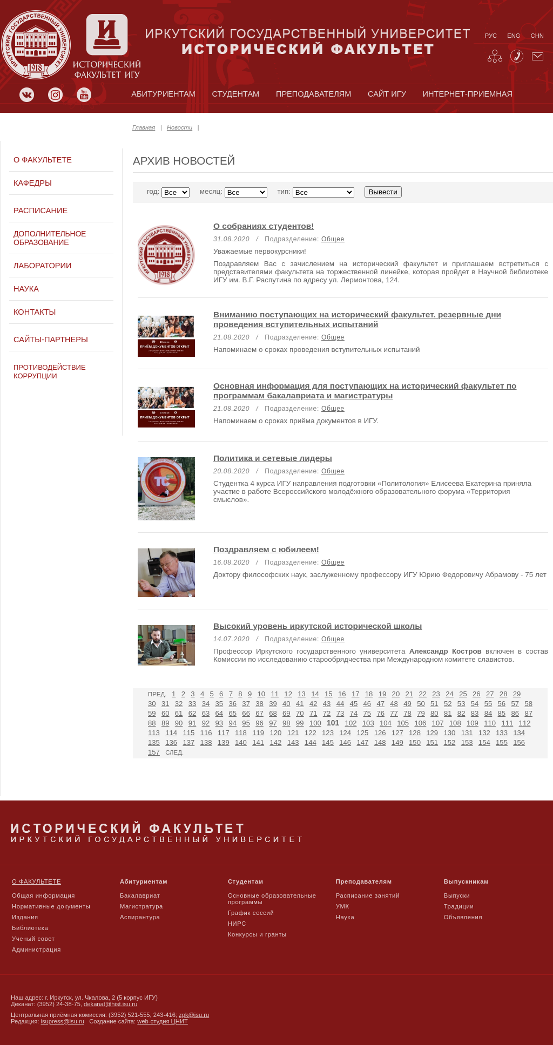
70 (300, 713)
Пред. (157, 694)
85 (502, 713)
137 (188, 742)
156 (519, 742)
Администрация (36, 949)
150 (415, 742)
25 (463, 694)
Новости (179, 127)
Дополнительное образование (50, 238)
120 (275, 733)
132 (484, 733)
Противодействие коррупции (50, 371)
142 (275, 742)
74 (354, 713)
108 (455, 723)
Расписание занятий (368, 895)
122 (310, 733)
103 (368, 723)
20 (396, 694)
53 (461, 704)
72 (327, 713)
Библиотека (30, 928)
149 (397, 742)
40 (286, 704)
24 (450, 694)
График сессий (251, 913)
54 (475, 704)
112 (525, 723)
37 (246, 704)
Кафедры (33, 183)
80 (434, 713)
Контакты (35, 312)
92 (206, 723)
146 (345, 742)
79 (421, 713)
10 (262, 694)
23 (436, 694)
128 (415, 733)
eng (513, 35)
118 (241, 733)
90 (179, 723)
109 (472, 723)
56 (502, 704)
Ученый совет (33, 938)
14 (315, 694)
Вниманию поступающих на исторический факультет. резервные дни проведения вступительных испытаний (357, 319)
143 (293, 742)
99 (300, 723)
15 (329, 694)
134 (519, 733)
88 (152, 723)
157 (154, 752)
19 (383, 694)
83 (475, 713)
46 (367, 704)
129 (432, 733)
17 (356, 694)
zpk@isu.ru (194, 1015)
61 (179, 713)
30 (152, 704)
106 (420, 723)
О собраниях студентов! (263, 225)
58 (528, 704)
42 (313, 704)
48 (394, 704)
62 (192, 713)
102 (351, 723)
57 (515, 704)
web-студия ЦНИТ (162, 1021)
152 (449, 742)
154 (484, 742)
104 (386, 723)
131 (467, 733)
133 (502, 733)
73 (340, 713)
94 (232, 723)
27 (490, 694)
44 (340, 704)
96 (259, 723)
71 (313, 713)
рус (491, 35)
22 (423, 694)
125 (362, 733)
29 (517, 694)
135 (154, 742)
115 (188, 733)
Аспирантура (140, 917)
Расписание (41, 210)
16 (342, 694)
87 (528, 713)
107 (438, 723)
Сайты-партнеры (51, 339)
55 (488, 704)
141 (258, 742)
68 (273, 713)
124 (345, 733)
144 (310, 742)
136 (171, 742)
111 (507, 723)
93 (219, 723)
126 (380, 733)
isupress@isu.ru (62, 1021)
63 (206, 713)
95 (246, 723)
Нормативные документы (51, 906)
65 (232, 713)
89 (165, 723)
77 (394, 713)
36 (232, 704)
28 (504, 694)
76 (380, 713)
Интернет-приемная (467, 94)
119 (258, 733)
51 (434, 704)
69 (286, 713)
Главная (143, 127)
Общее (333, 239)
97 (273, 723)
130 (449, 733)
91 (192, 723)
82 (461, 713)
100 (315, 723)
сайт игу (387, 94)
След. (174, 752)
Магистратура (141, 906)
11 (275, 694)
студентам (235, 94)
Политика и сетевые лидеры (272, 458)
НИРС (237, 923)
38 (259, 704)
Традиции (459, 906)
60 (165, 713)
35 (219, 704)
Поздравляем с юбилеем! (266, 549)
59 (152, 713)
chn (537, 35)
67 (259, 713)
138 (206, 742)
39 (273, 704)
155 (502, 742)
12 (288, 694)
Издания (25, 917)
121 (293, 733)
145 (328, 742)
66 (246, 713)
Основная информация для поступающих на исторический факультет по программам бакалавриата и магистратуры (365, 390)
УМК (342, 906)
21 (410, 694)
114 (171, 733)
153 (467, 742)
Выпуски (457, 895)
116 (206, 733)
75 (367, 713)
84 (488, 713)
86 (515, 713)
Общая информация (43, 895)
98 (286, 723)
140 (241, 742)
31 (165, 704)
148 (380, 742)
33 (192, 704)
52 (448, 704)
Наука (26, 288)
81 (448, 713)
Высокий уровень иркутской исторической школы (317, 625)
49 (407, 704)
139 (224, 742)
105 (403, 723)
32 (179, 704)
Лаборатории (42, 265)
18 (369, 694)
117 (224, 733)
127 (397, 733)
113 (154, 733)
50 (421, 704)
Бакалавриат (140, 895)
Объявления (463, 917)
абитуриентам (163, 94)
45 (354, 704)
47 (380, 704)
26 (477, 694)
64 (219, 713)
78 (407, 713)
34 (206, 704)
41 (300, 704)
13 (302, 694)
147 (362, 742)
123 (328, 733)
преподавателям (313, 94)
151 (432, 742)
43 (327, 704)
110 (490, 723)
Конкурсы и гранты (257, 934)
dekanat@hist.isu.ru (110, 1004)
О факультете (43, 159)
